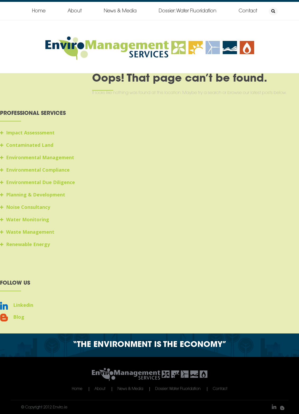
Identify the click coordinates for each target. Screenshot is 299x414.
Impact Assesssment (27, 132)
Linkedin (16, 305)
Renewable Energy (25, 244)
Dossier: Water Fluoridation (187, 11)
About (75, 11)
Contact (248, 11)
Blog (12, 317)
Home (38, 11)
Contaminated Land (26, 145)
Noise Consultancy (25, 207)
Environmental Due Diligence (37, 182)
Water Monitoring (24, 219)
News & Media (120, 11)
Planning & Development (32, 194)
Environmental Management (37, 157)
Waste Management (27, 232)
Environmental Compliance (35, 170)
